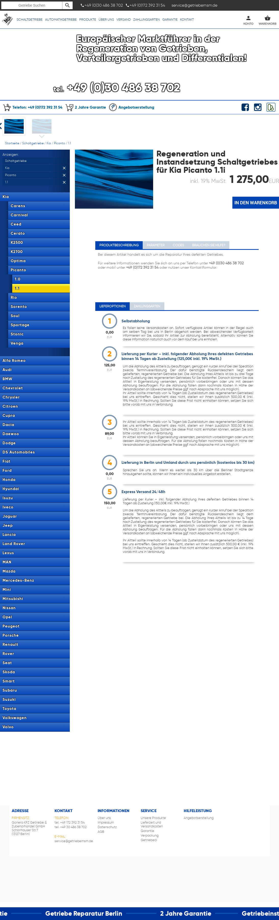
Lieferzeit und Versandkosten (152, 824)
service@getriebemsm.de (74, 841)
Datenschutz (107, 827)
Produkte (87, 19)
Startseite (12, 143)
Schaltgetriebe (30, 19)
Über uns (106, 19)
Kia (49, 143)
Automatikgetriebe (61, 19)
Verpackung (149, 835)
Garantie (170, 19)
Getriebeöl (149, 840)
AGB (101, 831)
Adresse (20, 810)
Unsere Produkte (153, 818)
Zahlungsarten (146, 19)
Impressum (106, 822)
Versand (123, 19)
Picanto (59, 143)
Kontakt (187, 19)
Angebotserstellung (131, 107)
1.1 (69, 143)
